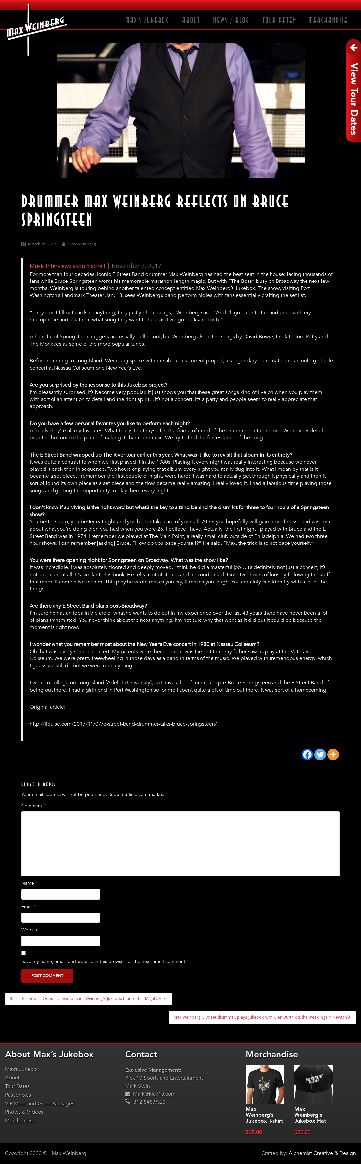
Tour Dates (279, 20)
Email (28, 907)
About (191, 20)
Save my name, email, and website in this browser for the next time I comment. (104, 961)
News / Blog (231, 20)
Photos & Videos (24, 1112)
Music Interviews (50, 266)
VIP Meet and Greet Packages (39, 1104)
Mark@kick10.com (150, 1094)
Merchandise (328, 20)
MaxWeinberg (82, 244)
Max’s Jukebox (147, 20)
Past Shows (18, 1095)
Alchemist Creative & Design (322, 1153)
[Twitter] (320, 754)
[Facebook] (307, 754)
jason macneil (88, 266)
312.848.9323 (145, 1102)
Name (29, 883)
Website (30, 930)
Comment (33, 806)
